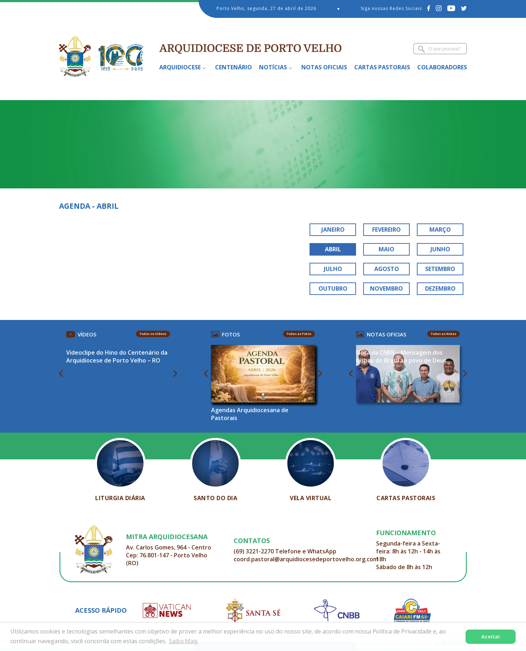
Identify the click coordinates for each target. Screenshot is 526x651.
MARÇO (440, 229)
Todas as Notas (443, 333)
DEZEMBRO (440, 288)
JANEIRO (333, 229)
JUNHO (440, 249)
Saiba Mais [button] (183, 641)
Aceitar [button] (490, 636)
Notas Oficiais (324, 67)
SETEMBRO (440, 269)
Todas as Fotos (299, 333)
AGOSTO (386, 269)
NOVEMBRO (386, 288)
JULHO (333, 269)
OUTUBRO (332, 288)
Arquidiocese (180, 67)
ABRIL (333, 249)
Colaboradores (442, 67)
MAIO (386, 249)
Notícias (273, 67)
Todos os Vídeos (153, 333)
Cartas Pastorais (382, 67)
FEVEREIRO (386, 229)
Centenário (233, 67)
